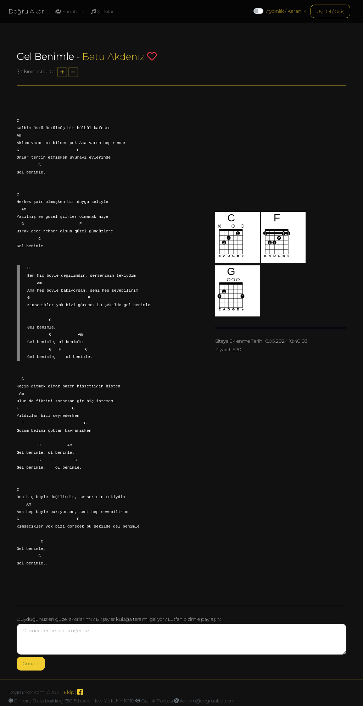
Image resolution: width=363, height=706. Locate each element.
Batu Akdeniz (113, 56)
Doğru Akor (26, 11)
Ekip (69, 692)
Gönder (31, 663)
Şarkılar (102, 11)
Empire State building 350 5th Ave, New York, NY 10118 (74, 701)
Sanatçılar (70, 11)
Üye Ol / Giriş (330, 11)
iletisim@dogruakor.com (207, 701)
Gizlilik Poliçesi (157, 701)
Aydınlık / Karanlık (286, 11)
